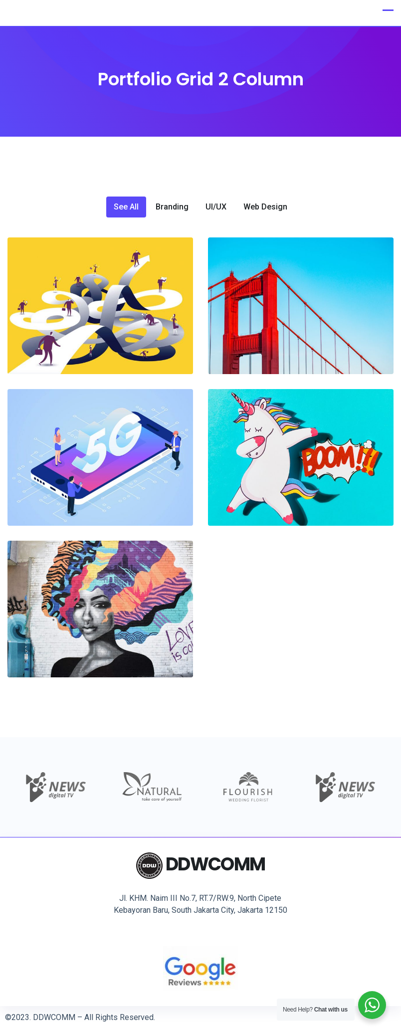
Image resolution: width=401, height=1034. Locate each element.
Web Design (265, 207)
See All (126, 207)
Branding (172, 207)
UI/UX (215, 207)
